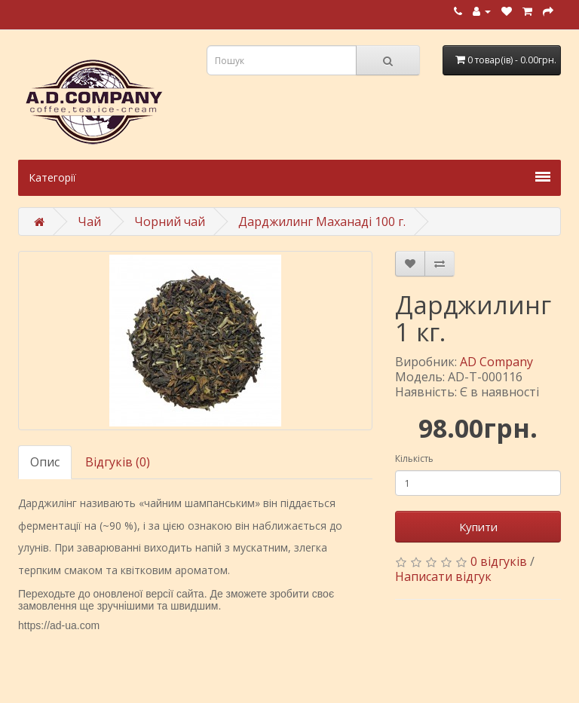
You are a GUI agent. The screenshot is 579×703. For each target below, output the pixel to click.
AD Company (496, 361)
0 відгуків (498, 561)
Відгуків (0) (117, 462)
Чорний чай (169, 221)
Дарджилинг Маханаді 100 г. (322, 221)
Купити (478, 526)
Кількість (414, 458)
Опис (45, 462)
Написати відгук (443, 576)
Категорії (289, 177)
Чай (89, 221)
